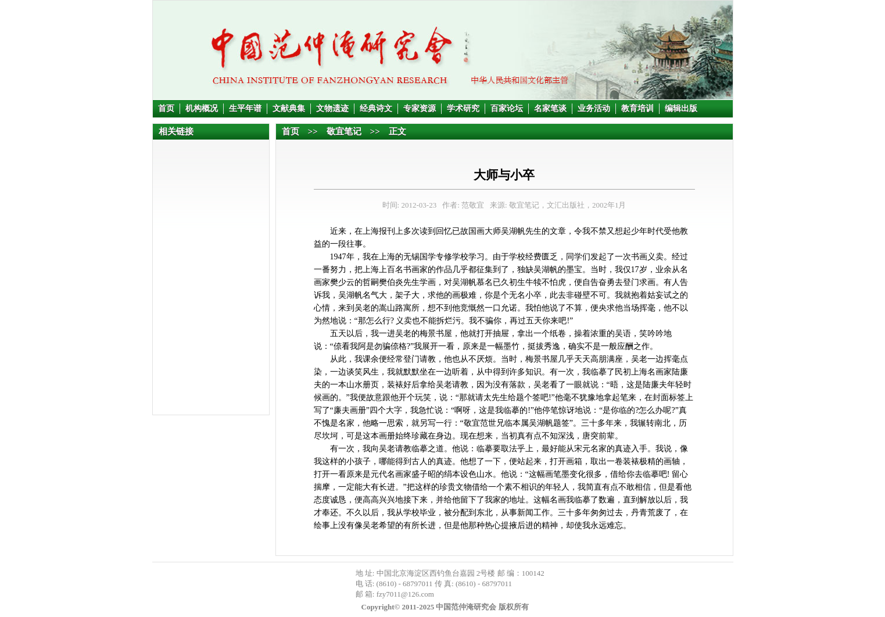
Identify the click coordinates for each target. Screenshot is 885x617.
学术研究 (463, 108)
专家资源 (419, 108)
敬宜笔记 (344, 131)
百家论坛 (506, 108)
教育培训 (637, 108)
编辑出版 (681, 108)
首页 (166, 108)
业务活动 (594, 108)
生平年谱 (245, 108)
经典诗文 (376, 108)
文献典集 (289, 108)
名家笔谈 (550, 108)
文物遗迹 (332, 108)
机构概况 (201, 108)
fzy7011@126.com (405, 594)
